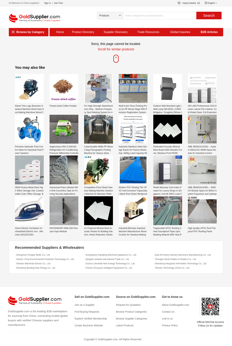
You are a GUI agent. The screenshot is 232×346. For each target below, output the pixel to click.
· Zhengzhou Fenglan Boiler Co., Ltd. (32, 255)
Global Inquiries (180, 32)
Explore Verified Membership (91, 318)
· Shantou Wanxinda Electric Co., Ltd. (33, 263)
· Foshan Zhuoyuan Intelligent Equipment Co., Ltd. (108, 268)
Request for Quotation (128, 304)
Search (209, 15)
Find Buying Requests (87, 311)
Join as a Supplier (85, 304)
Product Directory (83, 32)
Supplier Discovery (116, 32)
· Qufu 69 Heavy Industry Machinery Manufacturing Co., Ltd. (182, 255)
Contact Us (168, 311)
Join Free (58, 3)
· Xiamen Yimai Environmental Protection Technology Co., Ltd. (44, 259)
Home (60, 32)
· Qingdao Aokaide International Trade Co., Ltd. (106, 259)
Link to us (167, 318)
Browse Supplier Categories (131, 318)
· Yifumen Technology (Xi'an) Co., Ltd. (172, 268)
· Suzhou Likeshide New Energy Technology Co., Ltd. (109, 263)
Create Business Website (89, 325)
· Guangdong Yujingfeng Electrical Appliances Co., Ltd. (110, 255)
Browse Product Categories (131, 311)
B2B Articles (209, 32)
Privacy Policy (170, 325)
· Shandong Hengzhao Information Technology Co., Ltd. (180, 263)
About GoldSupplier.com (175, 304)
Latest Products (124, 325)
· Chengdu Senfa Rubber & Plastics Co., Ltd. (175, 259)
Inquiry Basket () (191, 3)
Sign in (47, 3)
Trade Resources (148, 32)
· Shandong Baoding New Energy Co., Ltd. (35, 268)
